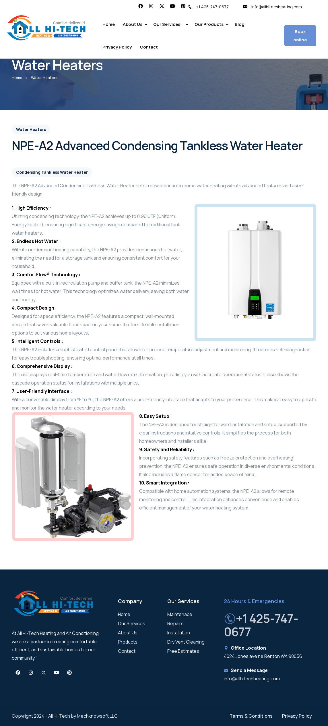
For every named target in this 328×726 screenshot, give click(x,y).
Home (108, 24)
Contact (149, 47)
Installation (178, 633)
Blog (239, 24)
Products (127, 642)
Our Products (209, 24)
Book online (300, 35)
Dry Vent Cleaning (186, 642)
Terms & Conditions (251, 716)
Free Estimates (183, 651)
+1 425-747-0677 (208, 6)
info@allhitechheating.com (272, 6)
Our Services (131, 623)
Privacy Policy (117, 47)
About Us (132, 24)
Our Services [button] (166, 24)
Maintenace (179, 614)
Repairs (175, 623)
